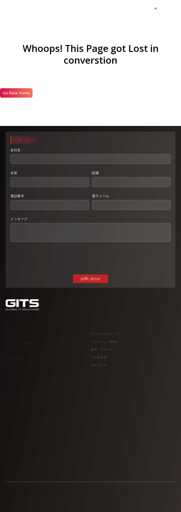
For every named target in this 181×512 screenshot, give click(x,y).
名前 (49, 179)
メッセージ (90, 229)
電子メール (131, 202)
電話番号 (49, 202)
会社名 (90, 156)
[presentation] (46, 258)
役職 (131, 179)
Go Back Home (16, 93)
